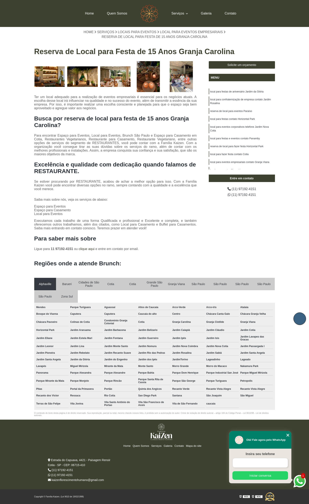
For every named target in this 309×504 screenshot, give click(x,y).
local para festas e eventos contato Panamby (235, 138)
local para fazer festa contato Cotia (229, 154)
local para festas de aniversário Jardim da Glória (237, 91)
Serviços (178, 13)
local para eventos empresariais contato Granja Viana (239, 162)
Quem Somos (117, 13)
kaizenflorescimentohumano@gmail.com (76, 480)
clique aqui (87, 249)
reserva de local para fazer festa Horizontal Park (237, 146)
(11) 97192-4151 (241, 189)
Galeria (206, 13)
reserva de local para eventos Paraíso (231, 111)
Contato (230, 13)
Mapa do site (193, 445)
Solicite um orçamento (241, 65)
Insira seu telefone (260, 454)
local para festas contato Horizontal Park (232, 119)
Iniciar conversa (260, 475)
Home (89, 13)
